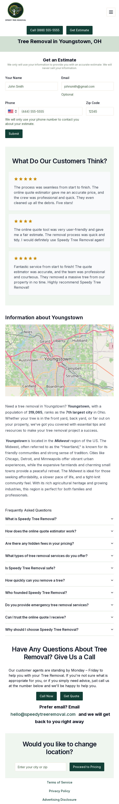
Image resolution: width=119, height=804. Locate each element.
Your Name (13, 78)
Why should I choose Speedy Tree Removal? (59, 629)
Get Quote (71, 696)
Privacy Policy (59, 791)
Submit (14, 133)
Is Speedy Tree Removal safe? (59, 568)
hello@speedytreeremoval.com (43, 714)
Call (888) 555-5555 (44, 30)
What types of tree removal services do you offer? (59, 556)
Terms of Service (59, 782)
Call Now (46, 696)
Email (65, 78)
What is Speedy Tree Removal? (59, 519)
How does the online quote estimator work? (59, 531)
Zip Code (93, 103)
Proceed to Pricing (87, 767)
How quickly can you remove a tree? (59, 580)
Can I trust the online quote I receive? (59, 617)
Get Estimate (79, 30)
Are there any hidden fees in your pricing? (59, 543)
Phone (10, 103)
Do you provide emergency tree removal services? (59, 605)
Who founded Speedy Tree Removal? (59, 592)
